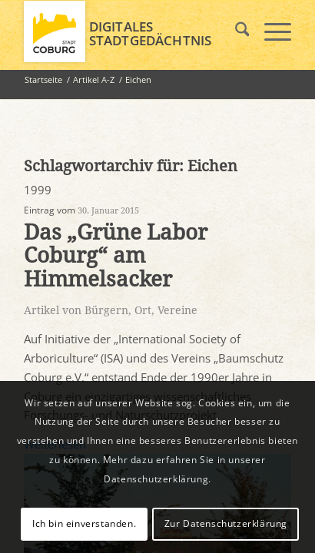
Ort (142, 310)
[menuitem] (235, 31)
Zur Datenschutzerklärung (225, 523)
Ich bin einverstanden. (84, 523)
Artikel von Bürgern (76, 310)
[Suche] (235, 31)
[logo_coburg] (131, 31)
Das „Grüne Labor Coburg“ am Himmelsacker (115, 256)
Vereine (177, 310)
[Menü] (270, 31)
